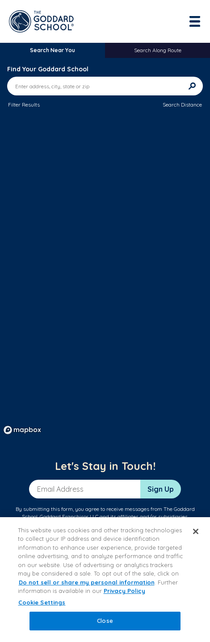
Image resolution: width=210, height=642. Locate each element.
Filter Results (24, 104)
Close (105, 620)
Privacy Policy (124, 590)
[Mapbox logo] (22, 430)
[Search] (192, 86)
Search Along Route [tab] (157, 50)
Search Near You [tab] (52, 50)
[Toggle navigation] (196, 21)
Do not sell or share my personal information (87, 582)
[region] (105, 277)
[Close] (196, 531)
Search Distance (182, 104)
